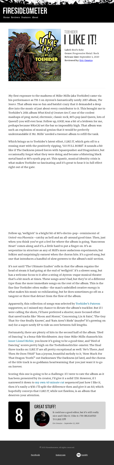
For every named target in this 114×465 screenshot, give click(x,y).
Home (6, 17)
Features (26, 17)
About (35, 17)
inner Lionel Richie (21, 341)
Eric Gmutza (86, 60)
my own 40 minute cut (49, 382)
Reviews (15, 17)
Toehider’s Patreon (88, 303)
